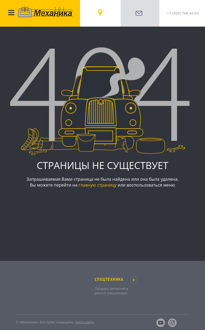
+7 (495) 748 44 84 (183, 13)
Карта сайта (84, 322)
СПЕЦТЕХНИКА (109, 279)
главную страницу (97, 185)
